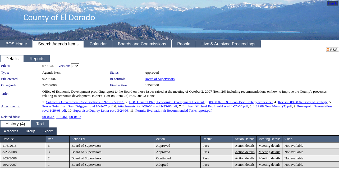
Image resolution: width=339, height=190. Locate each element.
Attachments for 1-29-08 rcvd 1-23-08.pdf (147, 106)
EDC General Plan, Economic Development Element (166, 102)
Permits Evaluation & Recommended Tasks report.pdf (173, 110)
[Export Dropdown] (47, 131)
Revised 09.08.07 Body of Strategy (302, 102)
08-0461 (61, 117)
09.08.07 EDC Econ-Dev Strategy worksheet (241, 102)
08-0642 (48, 117)
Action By (78, 139)
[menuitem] (11, 131)
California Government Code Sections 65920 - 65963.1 (85, 102)
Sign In (332, 3)
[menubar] (28, 131)
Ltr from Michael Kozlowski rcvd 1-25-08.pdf (215, 106)
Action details (244, 146)
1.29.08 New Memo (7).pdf (272, 106)
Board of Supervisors (160, 79)
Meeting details (270, 146)
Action (160, 139)
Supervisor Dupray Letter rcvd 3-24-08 (101, 110)
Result (207, 139)
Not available (293, 146)
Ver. (50, 139)
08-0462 (75, 117)
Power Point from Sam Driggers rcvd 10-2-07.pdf (77, 106)
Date (5, 139)
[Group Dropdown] (30, 131)
